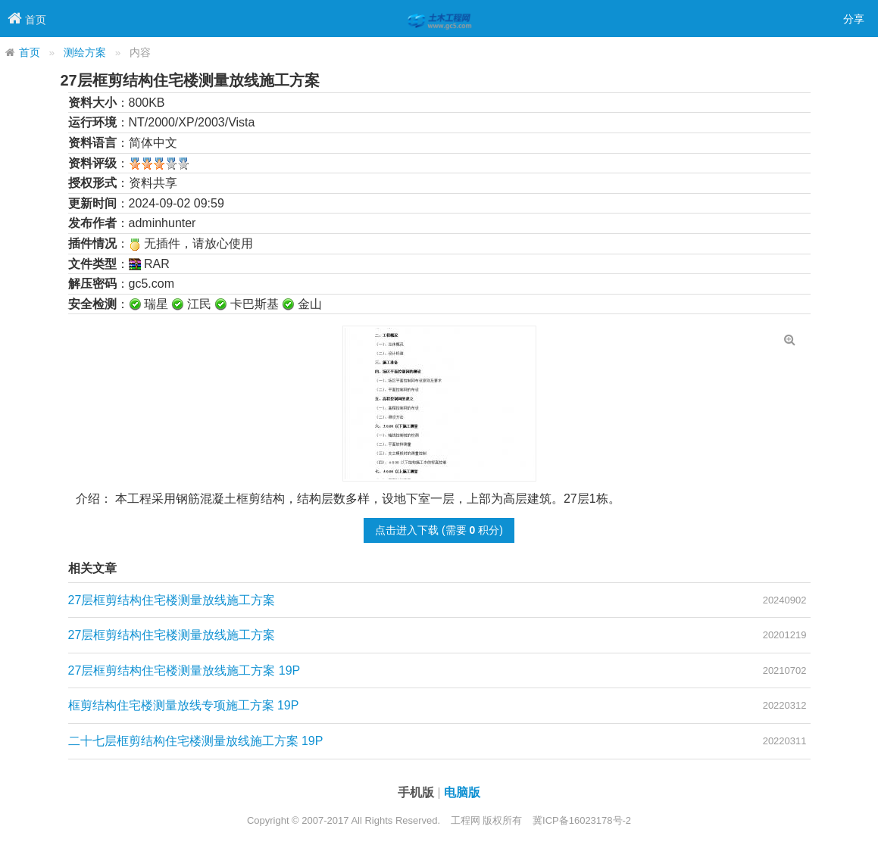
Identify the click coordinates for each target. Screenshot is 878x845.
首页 (29, 52)
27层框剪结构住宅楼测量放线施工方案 (172, 600)
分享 (853, 19)
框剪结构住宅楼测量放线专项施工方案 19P (183, 705)
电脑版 (462, 792)
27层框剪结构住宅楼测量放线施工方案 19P (184, 670)
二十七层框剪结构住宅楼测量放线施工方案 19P (195, 740)
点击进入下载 (407, 530)
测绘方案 (85, 52)
